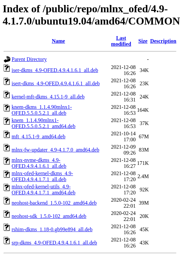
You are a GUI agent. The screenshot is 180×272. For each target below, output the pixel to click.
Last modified (121, 41)
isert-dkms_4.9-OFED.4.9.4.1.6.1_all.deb (56, 83)
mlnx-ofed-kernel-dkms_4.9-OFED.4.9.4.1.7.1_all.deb (42, 176)
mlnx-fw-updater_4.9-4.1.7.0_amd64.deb (55, 150)
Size (143, 41)
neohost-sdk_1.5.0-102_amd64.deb (49, 216)
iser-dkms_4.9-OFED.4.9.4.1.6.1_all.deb (55, 70)
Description (163, 41)
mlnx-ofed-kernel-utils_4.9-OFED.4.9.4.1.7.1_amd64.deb (43, 189)
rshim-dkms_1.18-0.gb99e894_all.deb (52, 229)
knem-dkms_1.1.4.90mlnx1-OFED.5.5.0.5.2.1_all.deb (42, 110)
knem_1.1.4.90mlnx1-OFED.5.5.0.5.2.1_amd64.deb (43, 123)
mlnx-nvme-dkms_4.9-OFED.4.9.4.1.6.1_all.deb (39, 163)
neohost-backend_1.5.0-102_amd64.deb (54, 203)
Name (58, 41)
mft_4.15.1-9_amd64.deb (38, 136)
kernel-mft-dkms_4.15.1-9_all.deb (48, 97)
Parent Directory (29, 59)
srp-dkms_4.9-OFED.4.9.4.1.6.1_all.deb (54, 242)
